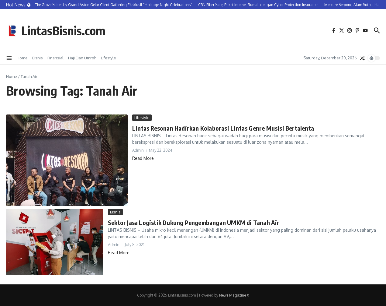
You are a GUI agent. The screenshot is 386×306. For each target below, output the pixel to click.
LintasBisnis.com (63, 30)
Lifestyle (108, 57)
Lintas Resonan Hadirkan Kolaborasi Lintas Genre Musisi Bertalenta (223, 128)
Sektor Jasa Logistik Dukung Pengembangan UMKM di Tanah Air (194, 222)
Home (22, 57)
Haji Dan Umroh (82, 57)
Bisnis (37, 57)
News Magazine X (234, 295)
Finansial (55, 57)
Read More (143, 158)
